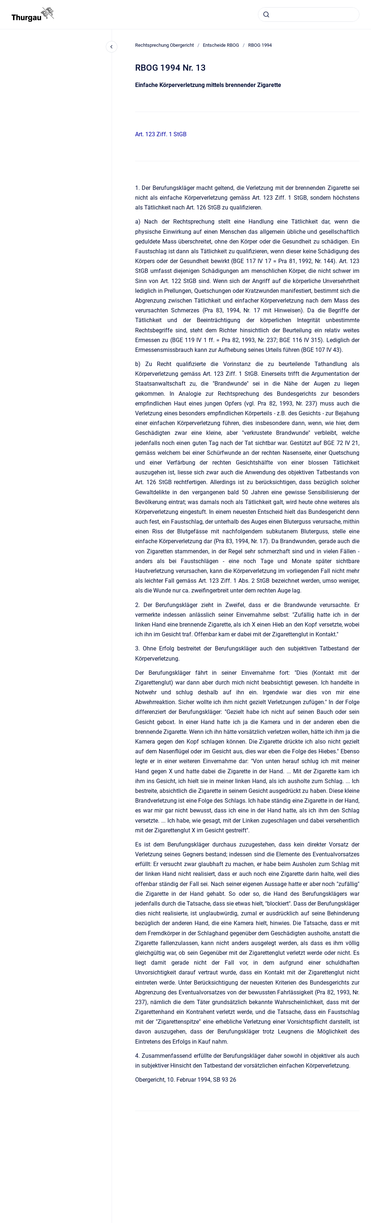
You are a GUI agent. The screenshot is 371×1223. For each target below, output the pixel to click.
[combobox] (308, 14)
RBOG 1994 (260, 45)
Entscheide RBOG (221, 45)
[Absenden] (266, 14)
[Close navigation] (111, 47)
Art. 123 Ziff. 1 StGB (161, 134)
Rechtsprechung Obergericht (164, 45)
